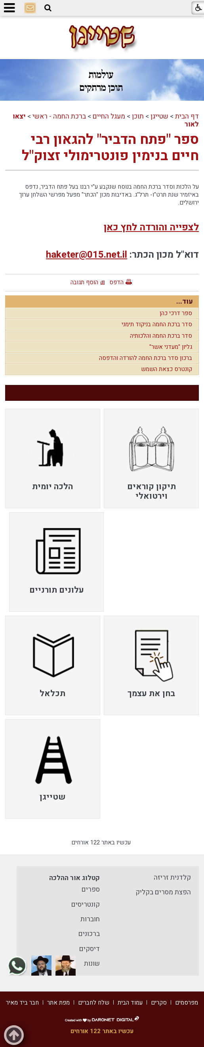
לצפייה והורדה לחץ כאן (151, 227)
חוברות (90, 919)
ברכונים (89, 934)
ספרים (91, 889)
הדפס (116, 282)
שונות (92, 964)
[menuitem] (151, 458)
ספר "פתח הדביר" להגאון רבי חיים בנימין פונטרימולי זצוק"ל (110, 147)
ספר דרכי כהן (176, 313)
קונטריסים (85, 904)
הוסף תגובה (84, 282)
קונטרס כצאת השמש (166, 369)
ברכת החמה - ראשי (59, 116)
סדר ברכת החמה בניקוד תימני (157, 324)
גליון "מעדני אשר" (170, 347)
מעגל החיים (109, 116)
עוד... (184, 301)
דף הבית (187, 116)
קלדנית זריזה (172, 877)
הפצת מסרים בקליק (163, 892)
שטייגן (159, 116)
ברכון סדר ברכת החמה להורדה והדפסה (145, 358)
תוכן (138, 116)
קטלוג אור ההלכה (74, 878)
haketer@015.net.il (86, 255)
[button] (47, 8)
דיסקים (89, 949)
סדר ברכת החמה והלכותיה (161, 335)
